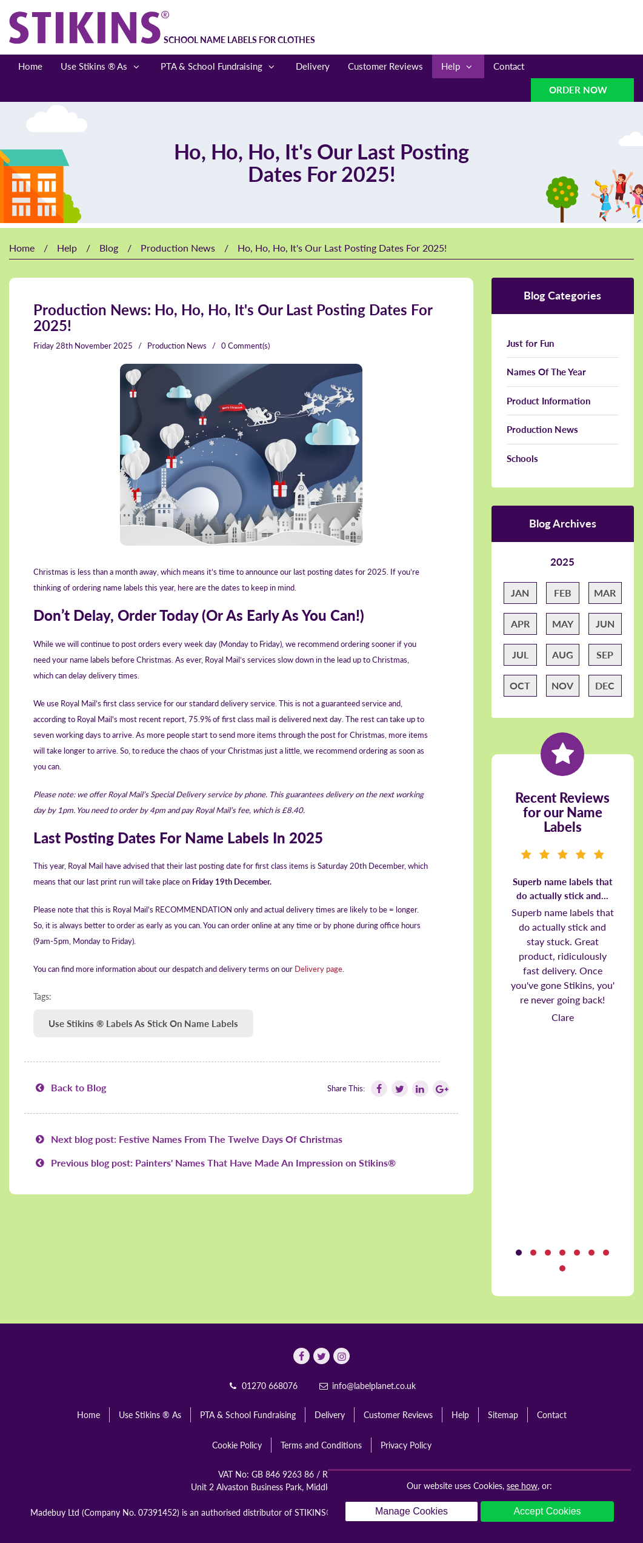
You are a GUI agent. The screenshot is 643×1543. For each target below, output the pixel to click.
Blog (108, 247)
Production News (178, 247)
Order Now (579, 89)
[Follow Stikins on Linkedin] (419, 1088)
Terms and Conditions (321, 1445)
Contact (508, 66)
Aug (562, 654)
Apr (520, 623)
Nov (562, 685)
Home (30, 66)
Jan (520, 592)
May (562, 623)
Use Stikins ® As (101, 66)
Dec (605, 685)
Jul (520, 654)
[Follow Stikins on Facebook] (378, 1088)
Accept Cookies (547, 1511)
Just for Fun (530, 343)
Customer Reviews (385, 66)
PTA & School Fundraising (219, 66)
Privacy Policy (406, 1445)
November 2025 (104, 345)
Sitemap (503, 1415)
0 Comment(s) (245, 345)
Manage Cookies (411, 1511)
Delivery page (318, 969)
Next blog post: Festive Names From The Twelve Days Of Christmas (187, 1139)
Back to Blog (69, 1087)
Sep (604, 654)
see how (522, 1486)
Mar (605, 592)
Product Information (548, 400)
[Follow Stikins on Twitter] (399, 1088)
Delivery (313, 66)
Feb (562, 592)
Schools (522, 458)
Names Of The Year (546, 371)
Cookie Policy (237, 1445)
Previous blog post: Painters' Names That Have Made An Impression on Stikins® (214, 1162)
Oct (520, 685)
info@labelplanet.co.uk (367, 1386)
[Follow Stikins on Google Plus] (440, 1088)
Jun (605, 623)
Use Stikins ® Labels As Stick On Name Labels (143, 1023)
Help (458, 66)
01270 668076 (262, 1386)
